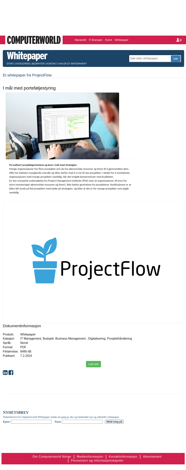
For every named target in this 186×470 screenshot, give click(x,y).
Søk (175, 58)
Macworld (80, 39)
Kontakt (51, 63)
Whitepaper (121, 39)
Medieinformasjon (90, 456)
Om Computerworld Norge (52, 456)
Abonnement (152, 456)
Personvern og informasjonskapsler (97, 460)
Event (108, 39)
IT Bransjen (95, 39)
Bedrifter (38, 63)
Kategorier (23, 63)
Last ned (93, 364)
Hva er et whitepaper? (73, 63)
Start (10, 63)
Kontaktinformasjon (123, 456)
